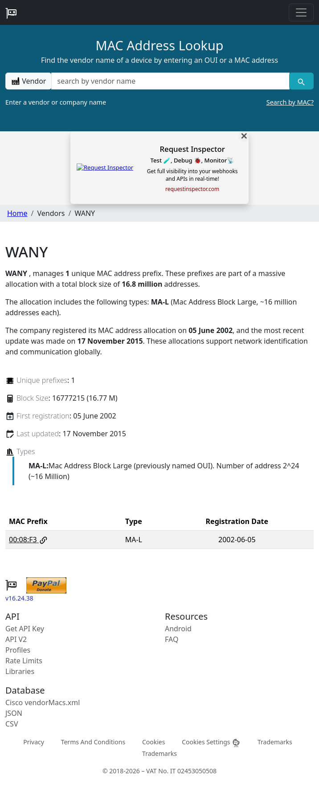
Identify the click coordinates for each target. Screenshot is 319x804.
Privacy (33, 742)
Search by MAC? (290, 102)
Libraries (19, 671)
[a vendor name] (170, 81)
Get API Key (24, 628)
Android (178, 628)
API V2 (16, 639)
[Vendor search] (301, 81)
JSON (13, 713)
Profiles (17, 650)
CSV (11, 724)
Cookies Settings (211, 742)
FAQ (171, 639)
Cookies (153, 742)
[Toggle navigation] (301, 12)
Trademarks (275, 742)
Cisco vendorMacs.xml (42, 702)
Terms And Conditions (93, 742)
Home (17, 213)
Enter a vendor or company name (159, 102)
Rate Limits (23, 661)
